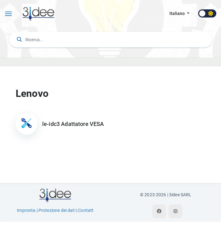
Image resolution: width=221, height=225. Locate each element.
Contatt (85, 210)
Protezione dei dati (56, 210)
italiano (177, 13)
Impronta (26, 210)
